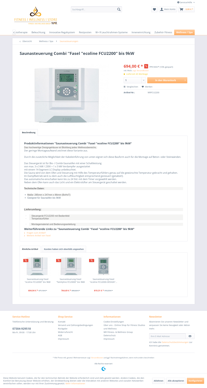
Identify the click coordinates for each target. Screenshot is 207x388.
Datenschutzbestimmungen (175, 342)
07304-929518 (21, 329)
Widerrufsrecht (65, 332)
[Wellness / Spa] (184, 32)
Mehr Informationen (75, 383)
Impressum (63, 338)
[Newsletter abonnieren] (190, 336)
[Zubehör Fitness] (163, 32)
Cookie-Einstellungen (114, 321)
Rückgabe (62, 328)
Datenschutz (110, 335)
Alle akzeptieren (176, 380)
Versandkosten (97, 357)
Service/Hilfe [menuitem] (185, 2)
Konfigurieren (195, 380)
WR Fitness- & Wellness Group (118, 332)
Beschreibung (28, 132)
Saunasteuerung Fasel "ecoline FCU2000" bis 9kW (37, 280)
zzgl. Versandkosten (141, 70)
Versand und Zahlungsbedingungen (75, 325)
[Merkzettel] (154, 9)
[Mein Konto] (168, 9)
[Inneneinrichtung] (141, 32)
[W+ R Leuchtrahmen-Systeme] (111, 32)
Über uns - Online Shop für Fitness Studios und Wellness (124, 327)
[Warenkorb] (186, 9)
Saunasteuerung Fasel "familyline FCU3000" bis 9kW (70, 280)
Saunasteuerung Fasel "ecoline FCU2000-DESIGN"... (103, 280)
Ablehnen (158, 380)
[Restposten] (85, 32)
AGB (60, 335)
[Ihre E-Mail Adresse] (167, 336)
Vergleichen (131, 86)
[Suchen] (119, 9)
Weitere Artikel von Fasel (37, 235)
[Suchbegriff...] (96, 9)
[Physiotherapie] (19, 32)
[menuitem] (96, 9)
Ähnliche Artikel (30, 249)
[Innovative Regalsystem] (62, 32)
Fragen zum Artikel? (35, 232)
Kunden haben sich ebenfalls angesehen (64, 249)
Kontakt (61, 321)
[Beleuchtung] (38, 32)
